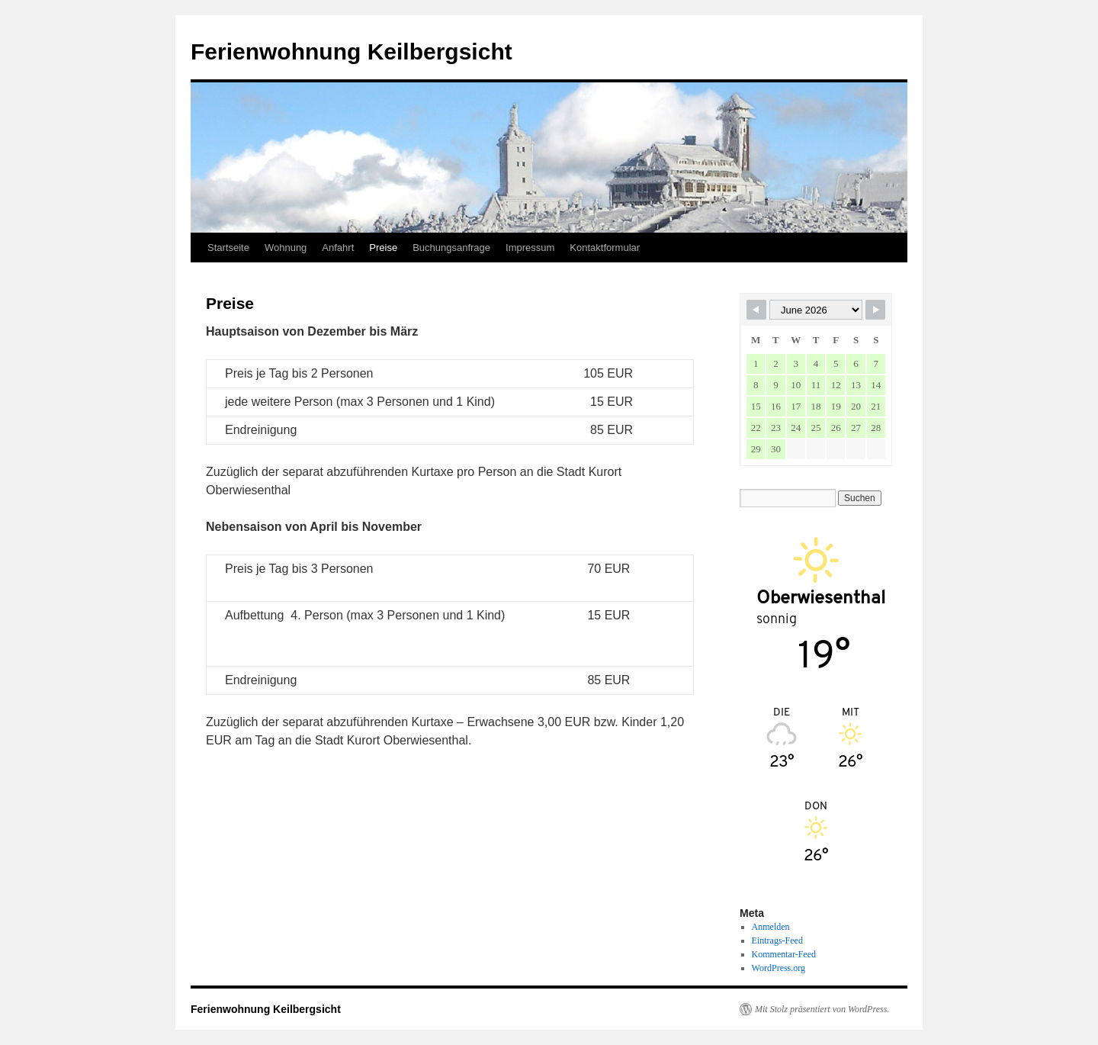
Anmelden (771, 926)
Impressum (530, 247)
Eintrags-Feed (777, 940)
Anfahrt (338, 247)
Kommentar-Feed (784, 954)
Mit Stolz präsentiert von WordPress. (822, 1009)
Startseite (228, 247)
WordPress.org (778, 968)
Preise (383, 247)
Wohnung (286, 247)
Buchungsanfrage (451, 247)
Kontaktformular (605, 247)
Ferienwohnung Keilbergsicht (351, 51)
